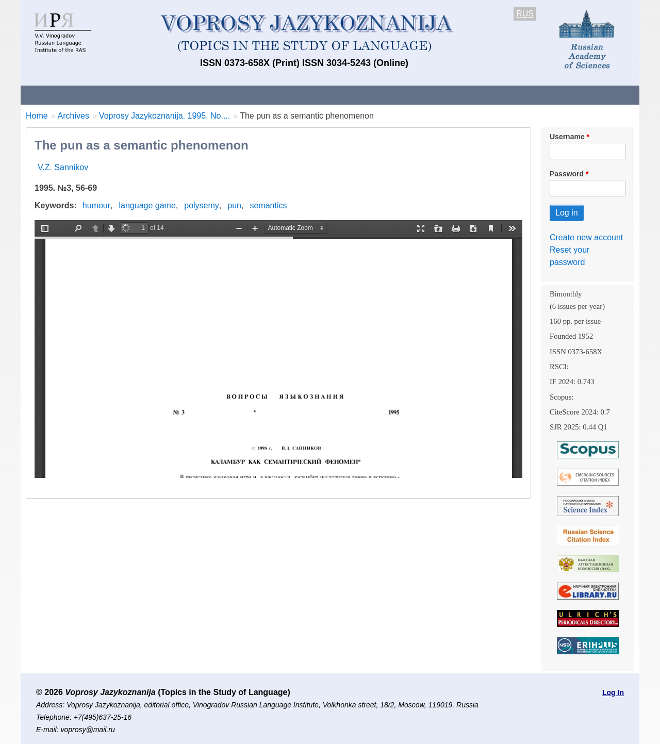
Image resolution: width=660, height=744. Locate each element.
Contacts (132, 94)
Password (567, 174)
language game (147, 205)
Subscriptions (433, 94)
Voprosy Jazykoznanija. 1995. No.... (164, 115)
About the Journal (63, 94)
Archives (371, 94)
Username (567, 137)
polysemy (201, 205)
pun (234, 205)
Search (566, 94)
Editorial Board (505, 94)
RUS (525, 13)
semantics (268, 205)
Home (37, 115)
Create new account (586, 237)
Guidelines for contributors (218, 94)
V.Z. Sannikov (63, 167)
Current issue (310, 94)
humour (96, 205)
